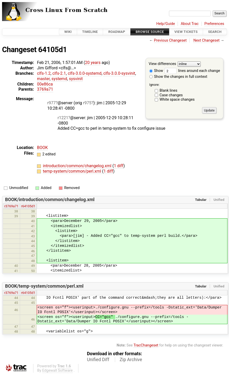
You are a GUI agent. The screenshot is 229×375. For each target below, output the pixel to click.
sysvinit (76, 78)
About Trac (190, 24)
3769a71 (45, 89)
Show (156, 71)
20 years (92, 62)
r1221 (63, 117)
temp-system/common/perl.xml (72, 171)
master (43, 78)
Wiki (68, 32)
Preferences (214, 24)
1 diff (118, 165)
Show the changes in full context (178, 76)
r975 (87, 102)
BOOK (42, 147)
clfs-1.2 (44, 73)
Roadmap (116, 32)
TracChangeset (145, 345)
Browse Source (150, 32)
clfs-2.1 (59, 73)
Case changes (171, 95)
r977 (51, 102)
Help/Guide (165, 24)
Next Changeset (206, 40)
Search (215, 32)
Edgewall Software (57, 370)
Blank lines (168, 90)
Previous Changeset (170, 40)
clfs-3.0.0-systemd (85, 73)
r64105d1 (28, 206)
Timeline (90, 32)
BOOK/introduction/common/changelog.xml (50, 199)
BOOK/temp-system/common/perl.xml (44, 286)
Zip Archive (131, 359)
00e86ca (45, 84)
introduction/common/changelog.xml (78, 165)
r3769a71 (11, 206)
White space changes (177, 99)
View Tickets (186, 32)
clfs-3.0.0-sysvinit (119, 73)
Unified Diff (98, 359)
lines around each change (192, 71)
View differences (162, 64)
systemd (59, 78)
